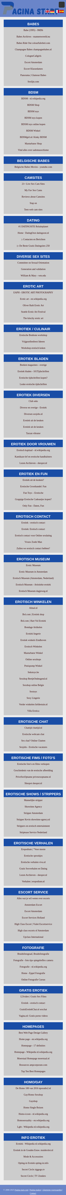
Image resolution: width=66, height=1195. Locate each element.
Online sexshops (33, 659)
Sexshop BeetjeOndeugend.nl (33, 678)
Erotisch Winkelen (33, 646)
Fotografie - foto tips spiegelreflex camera (33, 960)
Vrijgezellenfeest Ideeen (33, 341)
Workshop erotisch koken (33, 348)
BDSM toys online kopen (33, 124)
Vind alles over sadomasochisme (33, 150)
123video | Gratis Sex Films (33, 996)
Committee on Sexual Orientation (33, 262)
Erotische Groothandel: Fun (33, 486)
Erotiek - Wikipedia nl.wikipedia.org (33, 1144)
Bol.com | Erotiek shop (33, 614)
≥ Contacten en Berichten (33, 239)
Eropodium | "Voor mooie (33, 849)
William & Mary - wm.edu (33, 275)
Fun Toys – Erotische (33, 493)
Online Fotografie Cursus (33, 979)
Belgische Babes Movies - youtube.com (33, 167)
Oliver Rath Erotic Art (33, 305)
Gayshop (33, 1101)
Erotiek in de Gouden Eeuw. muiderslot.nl (33, 1150)
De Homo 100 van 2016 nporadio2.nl (33, 1088)
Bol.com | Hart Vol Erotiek (33, 621)
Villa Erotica (33, 711)
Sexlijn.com (33, 81)
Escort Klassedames (33, 69)
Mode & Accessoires (33, 1156)
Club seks (33, 401)
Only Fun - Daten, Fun (33, 506)
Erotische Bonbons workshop (33, 335)
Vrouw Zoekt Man (33, 542)
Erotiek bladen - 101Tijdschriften (33, 371)
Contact (33, 1193)
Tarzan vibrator (33, 433)
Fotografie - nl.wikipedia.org (33, 967)
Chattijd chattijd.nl (33, 728)
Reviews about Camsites (33, 196)
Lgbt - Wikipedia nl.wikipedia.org (33, 1127)
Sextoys (33, 691)
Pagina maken (35, 1190)
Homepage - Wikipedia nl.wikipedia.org (33, 1052)
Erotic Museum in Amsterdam (33, 572)
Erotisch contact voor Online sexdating (33, 535)
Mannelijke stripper (33, 800)
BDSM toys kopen (33, 118)
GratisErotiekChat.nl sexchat (33, 1009)
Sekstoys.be (33, 672)
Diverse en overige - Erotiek (33, 407)
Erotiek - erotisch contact (33, 522)
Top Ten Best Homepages (33, 1071)
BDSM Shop (33, 105)
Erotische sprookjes (33, 855)
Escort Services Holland (33, 917)
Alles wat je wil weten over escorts (33, 898)
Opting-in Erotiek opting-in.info (33, 1163)
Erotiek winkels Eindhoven (33, 640)
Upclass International (33, 937)
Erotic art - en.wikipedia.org (33, 299)
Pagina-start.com (21, 1190)
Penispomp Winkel (33, 666)
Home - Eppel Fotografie (33, 973)
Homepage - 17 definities (33, 1045)
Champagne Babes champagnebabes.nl (33, 49)
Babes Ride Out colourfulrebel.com (33, 43)
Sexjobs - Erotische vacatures (33, 747)
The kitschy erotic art (33, 318)
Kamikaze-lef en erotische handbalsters (33, 456)
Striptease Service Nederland (33, 832)
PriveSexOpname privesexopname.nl (33, 777)
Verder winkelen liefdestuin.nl (33, 704)
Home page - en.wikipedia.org (33, 1039)
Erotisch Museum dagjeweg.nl (33, 591)
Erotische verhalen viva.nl (33, 862)
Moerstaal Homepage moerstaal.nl (33, 1058)
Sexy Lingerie (33, 698)
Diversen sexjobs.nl (33, 414)
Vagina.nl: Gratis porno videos (33, 1016)
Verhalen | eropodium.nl (33, 881)
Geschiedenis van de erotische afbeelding (33, 770)
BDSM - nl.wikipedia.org (33, 98)
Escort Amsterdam (33, 62)
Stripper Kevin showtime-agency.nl (33, 819)
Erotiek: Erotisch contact (33, 529)
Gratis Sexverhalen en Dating (33, 868)
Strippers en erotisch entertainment (33, 826)
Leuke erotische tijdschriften (33, 384)
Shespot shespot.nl (33, 783)
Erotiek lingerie (33, 633)
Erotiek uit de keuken (33, 420)
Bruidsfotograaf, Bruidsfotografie (33, 954)
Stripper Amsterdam (33, 813)
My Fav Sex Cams (33, 190)
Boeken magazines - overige (33, 365)
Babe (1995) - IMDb (33, 30)
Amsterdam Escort (33, 905)
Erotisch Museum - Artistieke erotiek (33, 584)
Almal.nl (33, 608)
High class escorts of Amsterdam (33, 930)
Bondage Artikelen (33, 627)
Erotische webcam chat (33, 734)
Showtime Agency (33, 806)
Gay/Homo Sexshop (33, 1094)
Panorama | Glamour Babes (33, 75)
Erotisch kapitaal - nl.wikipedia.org (33, 450)
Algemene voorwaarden (52, 1190)
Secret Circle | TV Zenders (33, 1176)
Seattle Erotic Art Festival (33, 312)
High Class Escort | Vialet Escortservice (33, 924)
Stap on (33, 203)
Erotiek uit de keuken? (33, 480)
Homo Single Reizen (33, 1107)
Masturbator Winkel (33, 653)
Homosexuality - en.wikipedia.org (33, 1120)
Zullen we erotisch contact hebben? (33, 548)
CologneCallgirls (33, 56)
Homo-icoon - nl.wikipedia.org (33, 1114)
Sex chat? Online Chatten (33, 740)
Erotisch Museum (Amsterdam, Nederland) (33, 578)
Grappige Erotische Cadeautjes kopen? (33, 499)
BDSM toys (33, 111)
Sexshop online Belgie (33, 685)
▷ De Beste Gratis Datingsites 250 (33, 246)
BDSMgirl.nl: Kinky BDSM (33, 137)
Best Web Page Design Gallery (33, 1033)
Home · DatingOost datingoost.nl (33, 233)
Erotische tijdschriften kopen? (33, 378)
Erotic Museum (33, 565)
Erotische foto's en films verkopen (33, 764)
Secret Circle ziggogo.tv (33, 1169)
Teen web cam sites (33, 209)
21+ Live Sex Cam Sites (33, 184)
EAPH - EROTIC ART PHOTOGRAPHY (33, 292)
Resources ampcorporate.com (33, 1065)
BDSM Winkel (33, 130)
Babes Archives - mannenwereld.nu (33, 36)
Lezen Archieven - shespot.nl (33, 463)
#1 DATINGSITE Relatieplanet (33, 226)
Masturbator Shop (33, 143)
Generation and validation (33, 269)
